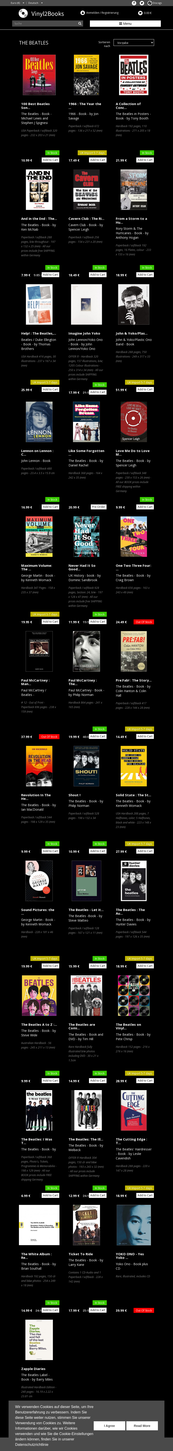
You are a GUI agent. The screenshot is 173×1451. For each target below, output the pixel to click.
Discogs (155, 2)
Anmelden (92, 13)
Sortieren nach (104, 44)
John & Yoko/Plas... (132, 333)
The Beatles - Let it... (86, 909)
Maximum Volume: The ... (36, 567)
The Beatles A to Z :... (39, 1024)
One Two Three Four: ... (133, 567)
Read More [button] (142, 1426)
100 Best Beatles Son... (35, 105)
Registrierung (110, 13)
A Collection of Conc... (128, 105)
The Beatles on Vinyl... (128, 1026)
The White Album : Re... (36, 1256)
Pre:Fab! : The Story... (134, 680)
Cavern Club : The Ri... (86, 218)
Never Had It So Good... (82, 567)
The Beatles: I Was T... (36, 1141)
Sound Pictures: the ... (37, 911)
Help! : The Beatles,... (38, 333)
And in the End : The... (39, 218)
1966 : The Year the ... (84, 105)
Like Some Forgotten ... (86, 452)
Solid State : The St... (133, 795)
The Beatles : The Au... (130, 911)
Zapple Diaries (33, 1368)
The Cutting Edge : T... (131, 1141)
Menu (125, 23)
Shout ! (74, 795)
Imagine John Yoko (84, 333)
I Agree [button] (109, 1426)
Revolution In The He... (36, 797)
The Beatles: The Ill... (85, 1139)
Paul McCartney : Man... (35, 682)
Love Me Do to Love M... (133, 452)
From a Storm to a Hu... (131, 220)
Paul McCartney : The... (82, 682)
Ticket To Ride (80, 1254)
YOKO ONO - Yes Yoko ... (130, 1256)
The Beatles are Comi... (81, 1026)
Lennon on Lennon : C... (37, 452)
